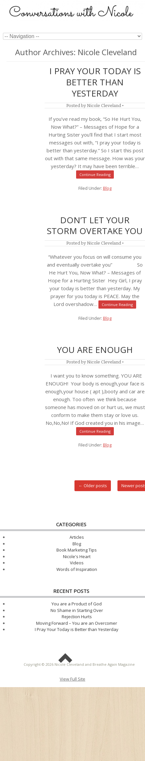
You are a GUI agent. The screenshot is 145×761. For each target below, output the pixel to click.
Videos (77, 563)
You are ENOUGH (95, 350)
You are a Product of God (77, 604)
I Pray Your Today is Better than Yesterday (95, 82)
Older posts (92, 486)
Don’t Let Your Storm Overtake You (95, 225)
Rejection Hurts (77, 617)
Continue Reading (95, 174)
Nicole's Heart (77, 556)
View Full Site (72, 679)
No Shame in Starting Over (77, 610)
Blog (107, 188)
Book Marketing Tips (76, 550)
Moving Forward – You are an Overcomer (76, 623)
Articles (77, 537)
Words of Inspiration (76, 569)
